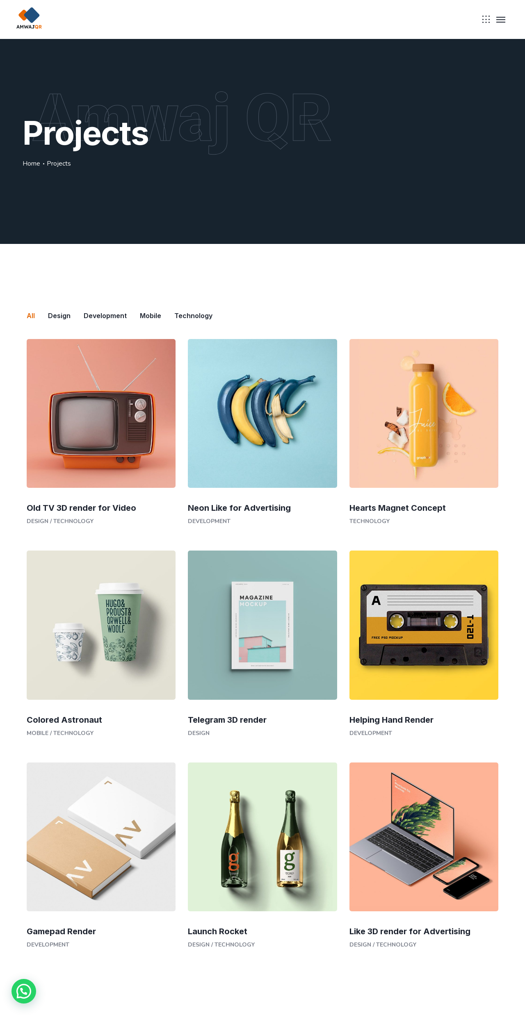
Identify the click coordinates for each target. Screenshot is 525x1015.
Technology (73, 521)
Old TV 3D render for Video (81, 508)
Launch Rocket (217, 931)
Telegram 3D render (227, 720)
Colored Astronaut (64, 720)
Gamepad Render (61, 931)
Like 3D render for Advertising (409, 931)
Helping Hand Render (391, 720)
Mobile (37, 733)
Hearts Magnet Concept (397, 508)
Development (209, 521)
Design (37, 521)
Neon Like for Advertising (239, 508)
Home (31, 163)
